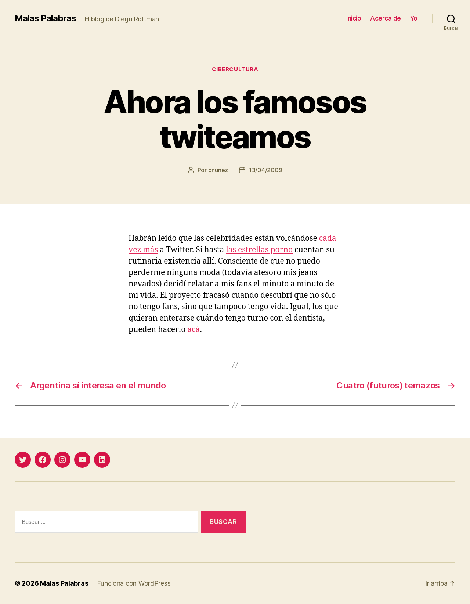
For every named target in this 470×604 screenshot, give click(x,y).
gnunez (218, 170)
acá (193, 329)
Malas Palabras (45, 18)
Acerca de (385, 18)
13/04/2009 (265, 170)
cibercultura (235, 69)
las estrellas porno (259, 250)
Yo (413, 18)
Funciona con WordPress (133, 583)
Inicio (353, 18)
